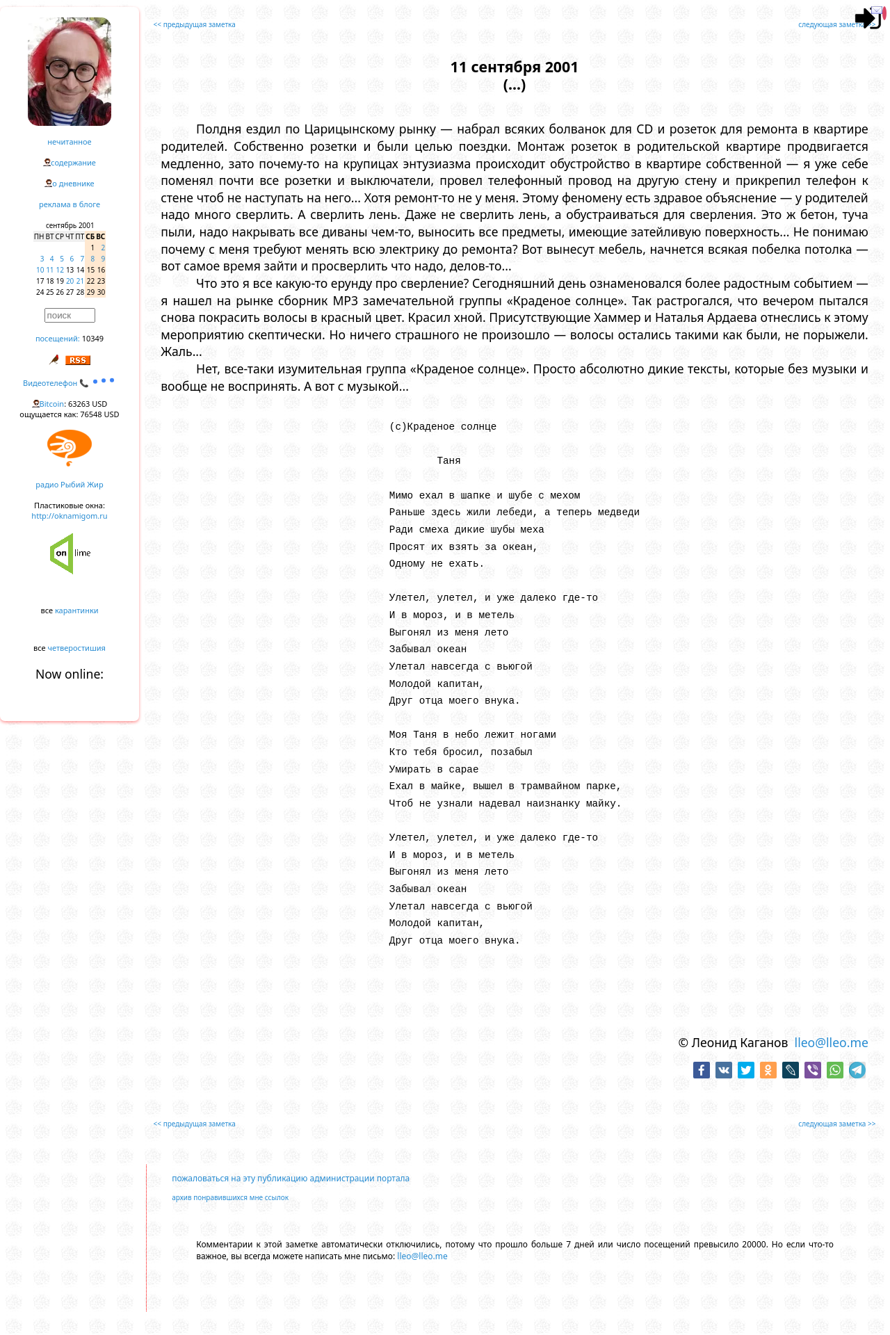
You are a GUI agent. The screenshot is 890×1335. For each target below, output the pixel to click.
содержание (73, 162)
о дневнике (73, 183)
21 (80, 281)
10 (40, 270)
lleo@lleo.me (831, 1042)
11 (50, 270)
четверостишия (77, 647)
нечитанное (69, 141)
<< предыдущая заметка (195, 24)
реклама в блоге (69, 204)
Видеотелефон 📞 (69, 383)
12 (60, 270)
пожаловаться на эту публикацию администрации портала (291, 1178)
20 (70, 281)
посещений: (57, 338)
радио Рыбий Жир (69, 484)
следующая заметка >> (836, 24)
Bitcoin (52, 403)
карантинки (77, 610)
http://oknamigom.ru (69, 515)
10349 (93, 338)
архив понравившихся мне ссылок (230, 1197)
